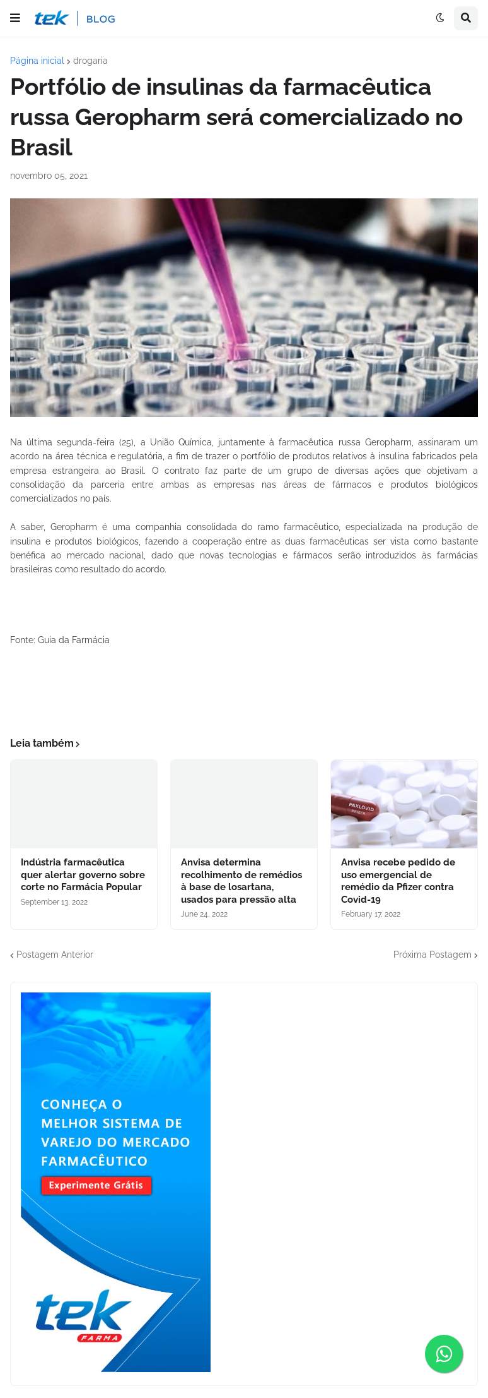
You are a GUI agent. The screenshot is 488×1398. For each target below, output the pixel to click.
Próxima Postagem (432, 954)
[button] (15, 18)
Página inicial (37, 60)
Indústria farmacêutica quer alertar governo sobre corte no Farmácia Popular (83, 875)
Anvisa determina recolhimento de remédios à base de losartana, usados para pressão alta (241, 881)
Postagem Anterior (54, 954)
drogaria (90, 60)
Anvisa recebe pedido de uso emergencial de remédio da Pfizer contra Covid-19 (398, 881)
